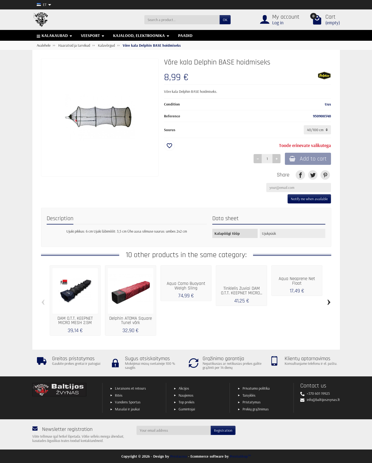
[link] (300, 175)
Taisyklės (249, 395)
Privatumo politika (256, 388)
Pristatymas (252, 402)
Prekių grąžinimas (256, 409)
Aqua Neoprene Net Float (297, 281)
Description (60, 218)
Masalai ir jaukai (127, 409)
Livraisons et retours (130, 388)
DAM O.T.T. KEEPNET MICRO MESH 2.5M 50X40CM (75, 323)
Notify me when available (309, 198)
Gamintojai (187, 409)
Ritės (118, 395)
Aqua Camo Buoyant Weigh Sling (186, 286)
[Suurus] (317, 129)
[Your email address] (173, 430)
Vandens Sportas (128, 402)
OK (225, 19)
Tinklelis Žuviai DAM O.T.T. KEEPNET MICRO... (241, 290)
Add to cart (308, 159)
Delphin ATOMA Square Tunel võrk (130, 320)
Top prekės (186, 402)
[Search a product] (182, 19)
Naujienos (186, 395)
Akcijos (184, 388)
